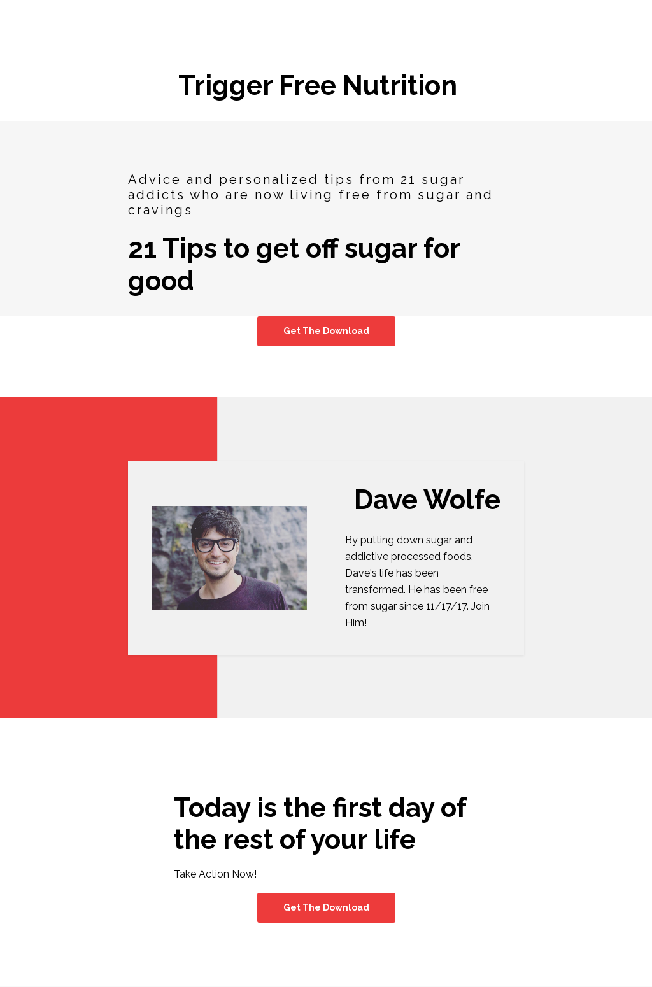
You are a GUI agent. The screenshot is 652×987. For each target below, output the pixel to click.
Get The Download (326, 331)
